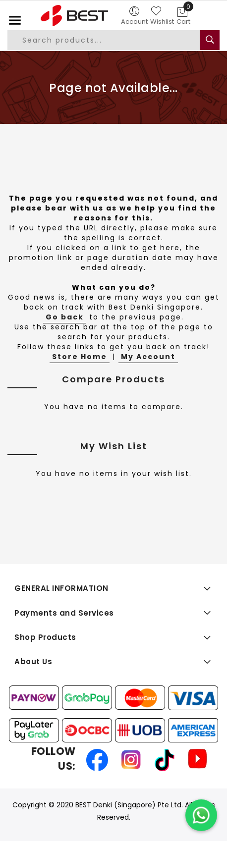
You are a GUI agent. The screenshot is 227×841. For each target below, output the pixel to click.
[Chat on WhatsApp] (201, 815)
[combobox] (109, 40)
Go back (65, 317)
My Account (148, 357)
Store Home (79, 357)
